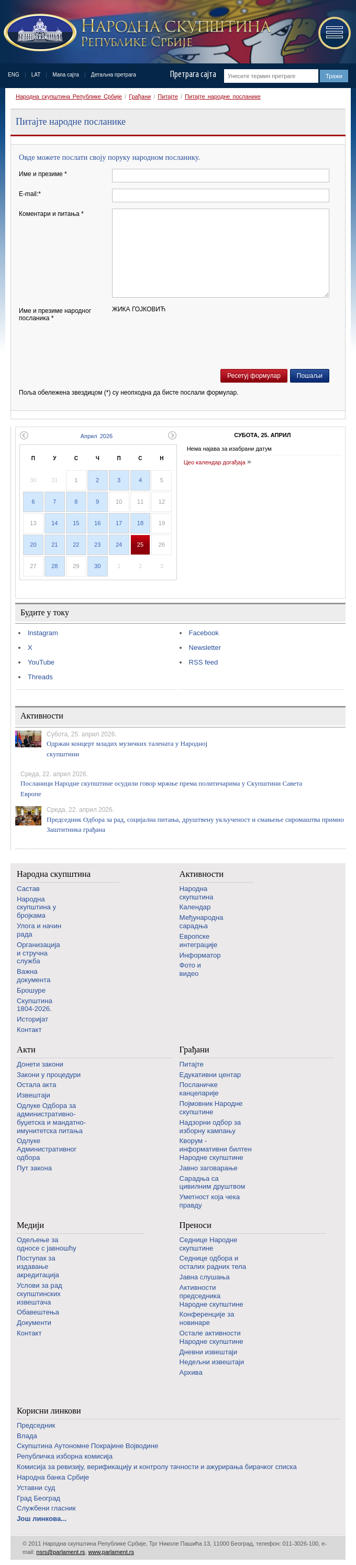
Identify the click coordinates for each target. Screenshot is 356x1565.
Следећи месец (172, 435)
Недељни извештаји (212, 1362)
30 (97, 566)
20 (33, 544)
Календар (195, 907)
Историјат (32, 1019)
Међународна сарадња (202, 922)
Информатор (200, 955)
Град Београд (38, 1498)
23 (97, 544)
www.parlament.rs (111, 1552)
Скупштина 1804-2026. (34, 1005)
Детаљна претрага (113, 75)
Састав (28, 889)
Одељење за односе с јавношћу (46, 1244)
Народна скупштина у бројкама (36, 907)
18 (140, 523)
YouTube (41, 662)
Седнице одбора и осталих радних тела (213, 1262)
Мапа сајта (65, 75)
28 (54, 566)
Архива (191, 1372)
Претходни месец (23, 435)
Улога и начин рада (39, 930)
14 (54, 523)
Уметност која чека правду (210, 1201)
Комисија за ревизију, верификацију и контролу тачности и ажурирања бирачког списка (157, 1467)
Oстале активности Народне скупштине (211, 1337)
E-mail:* (30, 194)
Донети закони (40, 1064)
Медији (30, 1225)
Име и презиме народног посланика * (55, 314)
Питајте (168, 96)
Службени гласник (46, 1508)
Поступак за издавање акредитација (38, 1266)
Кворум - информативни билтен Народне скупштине (216, 1149)
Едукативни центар (210, 1075)
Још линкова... (41, 1519)
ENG (13, 75)
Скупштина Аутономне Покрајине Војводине (87, 1446)
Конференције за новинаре (207, 1318)
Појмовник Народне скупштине (211, 1108)
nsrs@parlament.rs (60, 1552)
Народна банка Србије (53, 1477)
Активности (202, 874)
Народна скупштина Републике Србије (69, 96)
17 (119, 523)
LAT (36, 75)
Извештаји (33, 1095)
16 (97, 523)
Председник (36, 1425)
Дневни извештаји (209, 1352)
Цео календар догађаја (215, 462)
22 (76, 544)
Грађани (140, 96)
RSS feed (203, 662)
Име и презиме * (43, 174)
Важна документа (33, 976)
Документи (34, 1323)
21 (54, 544)
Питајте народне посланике (223, 96)
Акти (26, 1050)
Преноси (196, 1225)
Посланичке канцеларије (199, 1089)
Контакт (29, 1030)
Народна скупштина (54, 874)
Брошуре (31, 990)
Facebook (204, 633)
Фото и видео (190, 969)
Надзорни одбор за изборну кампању (210, 1126)
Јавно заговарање (209, 1168)
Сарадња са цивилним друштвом (213, 1183)
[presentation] (191, 342)
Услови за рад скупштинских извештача (39, 1293)
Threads (40, 677)
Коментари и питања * (51, 214)
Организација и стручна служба (38, 953)
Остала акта (36, 1085)
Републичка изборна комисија (65, 1456)
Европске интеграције (199, 940)
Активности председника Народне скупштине (211, 1296)
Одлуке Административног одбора (46, 1149)
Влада (27, 1436)
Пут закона (34, 1168)
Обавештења (38, 1312)
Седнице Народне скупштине (209, 1244)
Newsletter (205, 647)
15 (76, 523)
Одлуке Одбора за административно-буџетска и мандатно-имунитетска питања (51, 1118)
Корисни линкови (49, 1411)
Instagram (43, 633)
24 (119, 544)
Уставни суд (36, 1488)
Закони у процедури (49, 1075)
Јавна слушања (205, 1277)
